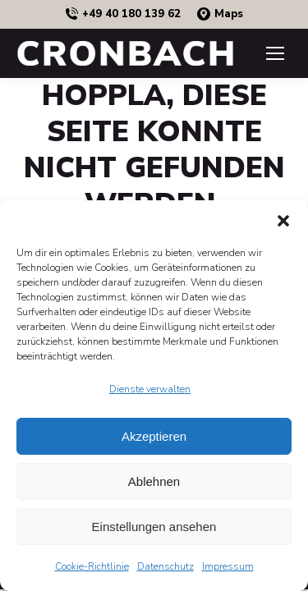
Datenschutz (165, 566)
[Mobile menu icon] (275, 53)
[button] (283, 221)
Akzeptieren (154, 436)
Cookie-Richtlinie (92, 566)
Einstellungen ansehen (154, 527)
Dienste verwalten (150, 389)
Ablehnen (154, 481)
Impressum (228, 566)
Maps (220, 14)
